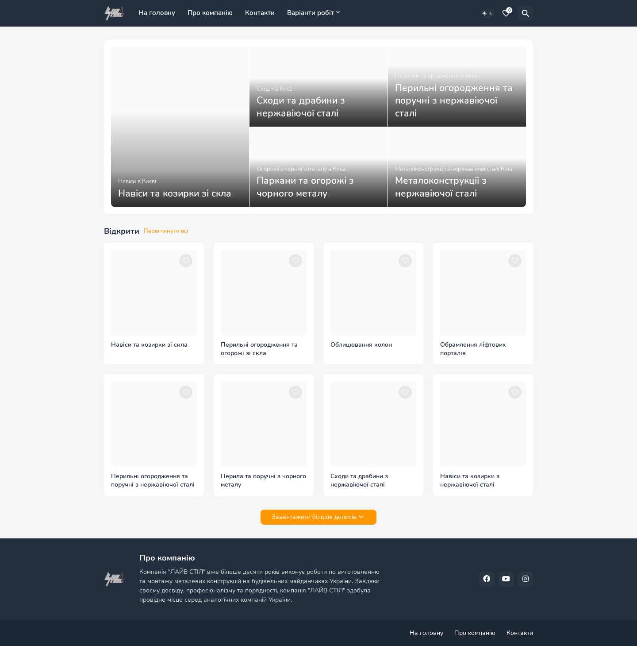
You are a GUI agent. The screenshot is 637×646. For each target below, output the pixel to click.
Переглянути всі (166, 231)
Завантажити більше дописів (314, 517)
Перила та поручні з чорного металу (263, 480)
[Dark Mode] (487, 13)
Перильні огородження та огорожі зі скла (259, 349)
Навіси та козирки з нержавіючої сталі (469, 480)
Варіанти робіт (310, 12)
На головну (156, 12)
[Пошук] (525, 13)
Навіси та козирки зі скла (149, 345)
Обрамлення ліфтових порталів (473, 349)
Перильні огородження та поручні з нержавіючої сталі (153, 480)
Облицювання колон (361, 345)
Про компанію (210, 12)
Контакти (260, 12)
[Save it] (185, 260)
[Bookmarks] (506, 13)
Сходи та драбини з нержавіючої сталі (359, 480)
